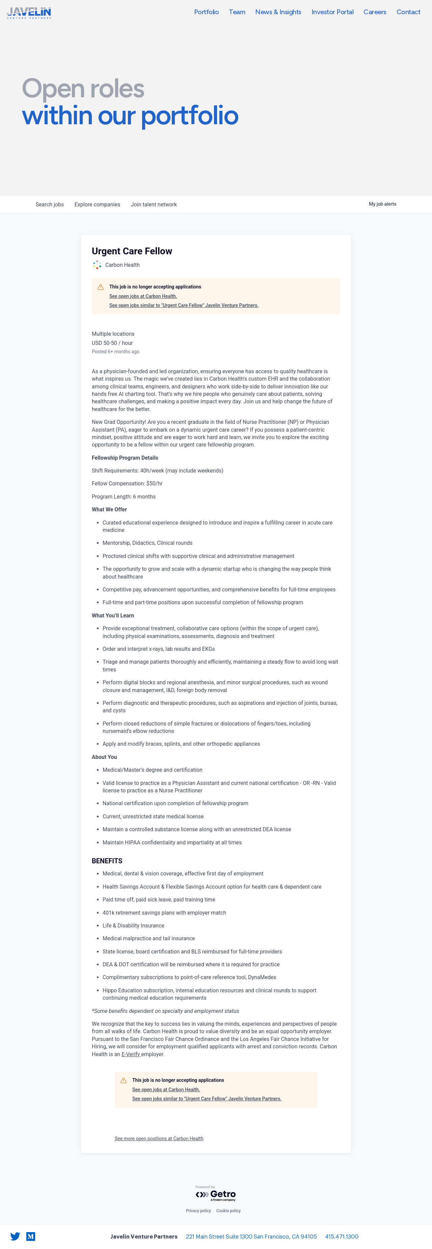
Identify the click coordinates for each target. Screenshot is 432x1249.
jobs (50, 204)
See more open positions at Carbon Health (159, 1138)
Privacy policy (198, 1210)
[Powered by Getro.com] (216, 1194)
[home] (29, 13)
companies (97, 204)
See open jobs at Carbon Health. (143, 296)
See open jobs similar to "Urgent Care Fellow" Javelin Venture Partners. (184, 305)
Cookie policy (228, 1210)
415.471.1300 (341, 1237)
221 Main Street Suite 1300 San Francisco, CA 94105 (251, 1237)
